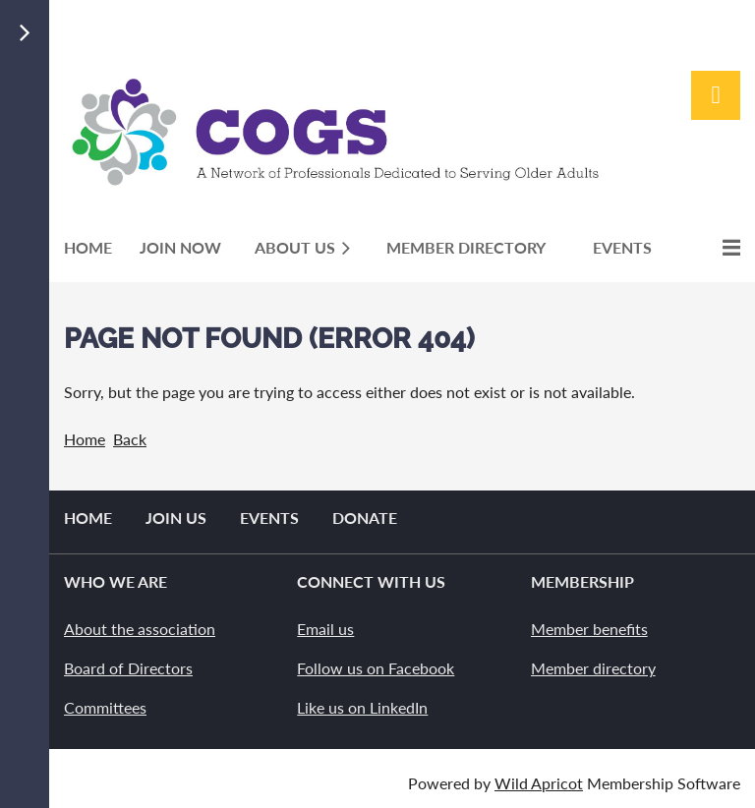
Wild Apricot (538, 783)
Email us (325, 628)
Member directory (593, 668)
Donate (364, 517)
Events (269, 517)
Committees (105, 707)
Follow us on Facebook (375, 668)
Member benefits (589, 628)
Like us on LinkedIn (362, 707)
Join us (175, 517)
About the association (139, 628)
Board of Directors (128, 668)
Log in (715, 95)
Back (129, 439)
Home (84, 439)
